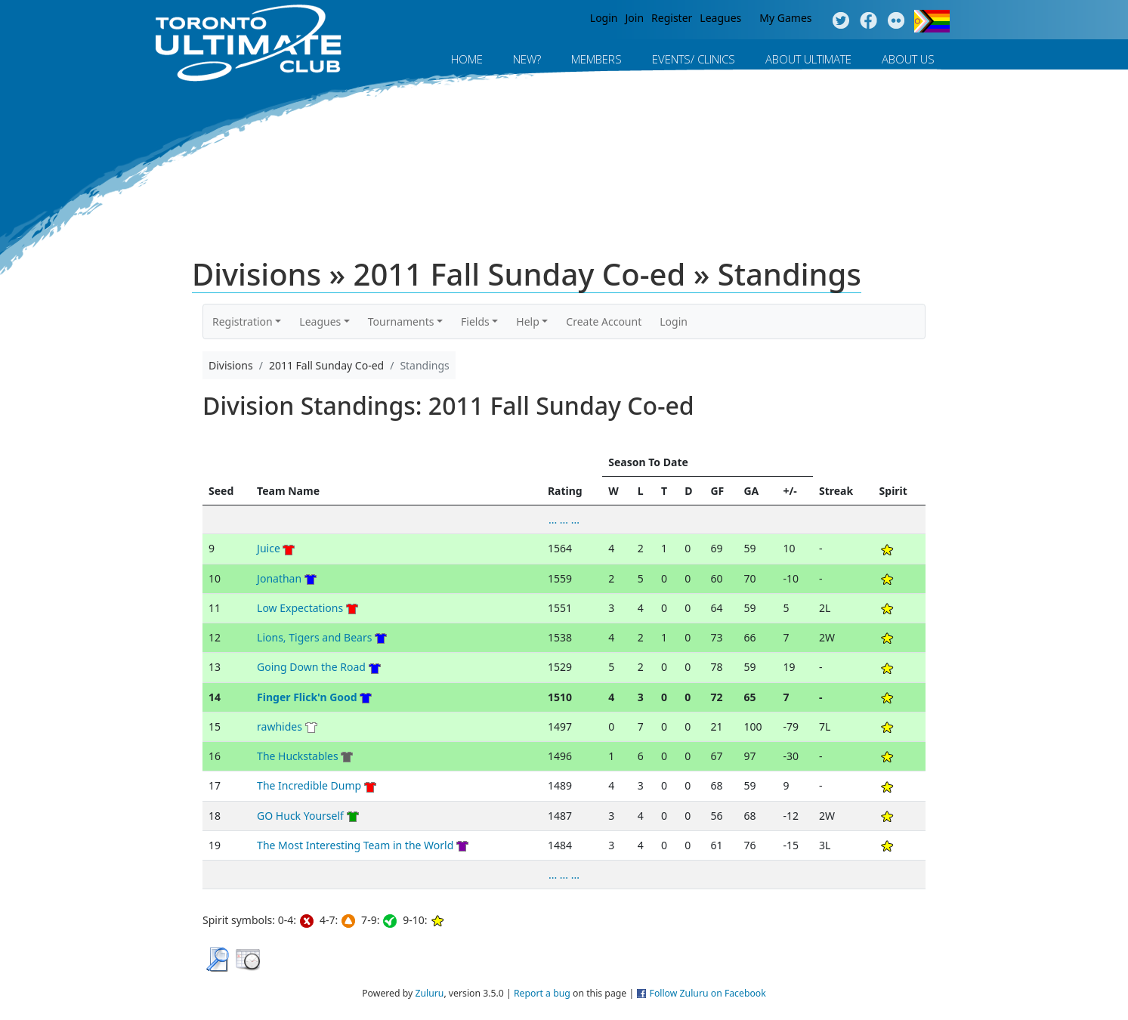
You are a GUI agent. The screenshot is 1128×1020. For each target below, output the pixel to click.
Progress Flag (932, 21)
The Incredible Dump (309, 785)
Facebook (868, 21)
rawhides (279, 726)
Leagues (720, 18)
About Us (908, 58)
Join (635, 18)
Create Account (603, 321)
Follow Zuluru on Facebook (708, 993)
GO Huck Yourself (300, 815)
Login (604, 18)
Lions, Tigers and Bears (314, 637)
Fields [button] (475, 321)
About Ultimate (808, 58)
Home (467, 58)
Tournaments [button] (401, 321)
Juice (268, 548)
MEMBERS (596, 58)
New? (527, 58)
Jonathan (279, 578)
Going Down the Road (311, 667)
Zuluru (429, 993)
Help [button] (527, 321)
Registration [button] (242, 321)
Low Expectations (300, 608)
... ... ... (564, 519)
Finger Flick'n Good (307, 697)
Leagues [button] (320, 321)
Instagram (896, 21)
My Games (785, 18)
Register (671, 18)
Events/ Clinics (693, 58)
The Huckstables (297, 756)
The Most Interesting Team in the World (355, 845)
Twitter (840, 21)
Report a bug (542, 993)
